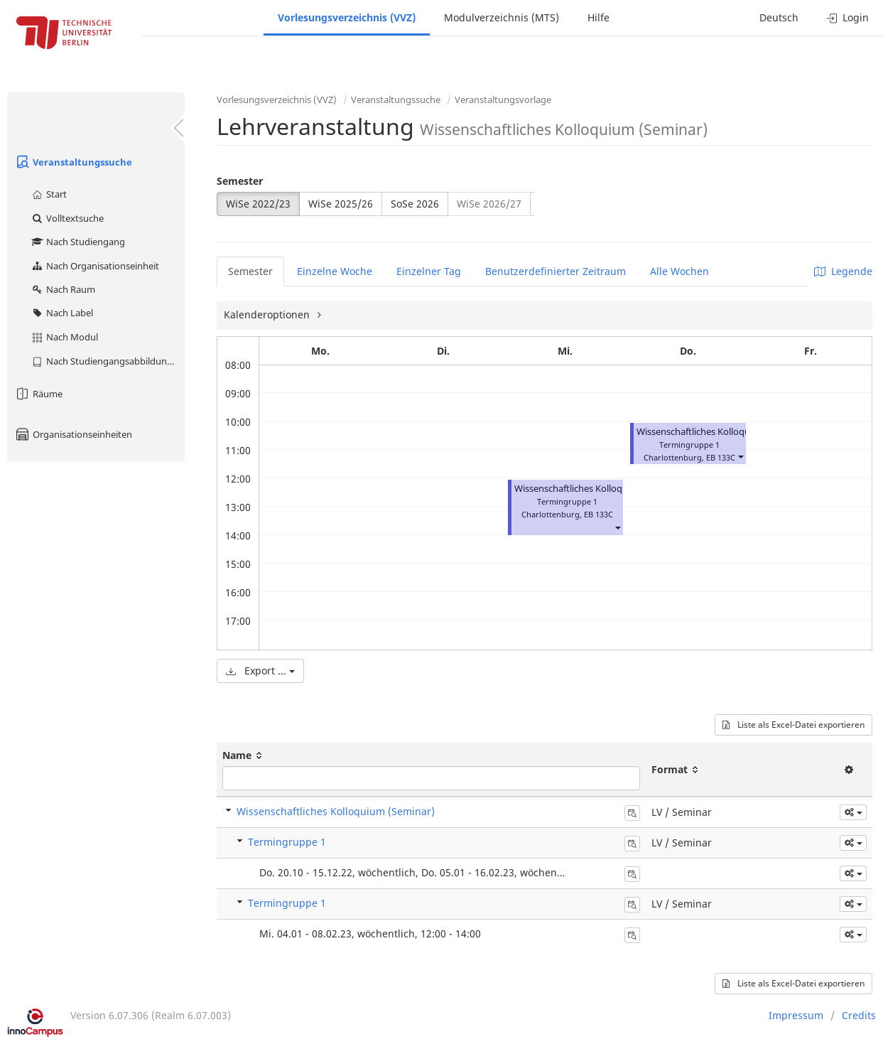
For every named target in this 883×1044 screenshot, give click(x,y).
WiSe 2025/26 (340, 203)
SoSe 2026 (415, 203)
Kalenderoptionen (268, 314)
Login (848, 17)
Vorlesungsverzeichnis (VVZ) (347, 17)
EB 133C (598, 514)
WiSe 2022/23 (258, 203)
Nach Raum (63, 289)
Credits (859, 1015)
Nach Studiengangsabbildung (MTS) (108, 361)
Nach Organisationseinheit (95, 265)
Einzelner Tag (428, 271)
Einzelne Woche (334, 271)
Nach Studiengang (78, 241)
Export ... (260, 670)
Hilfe (598, 17)
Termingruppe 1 (287, 842)
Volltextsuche (67, 218)
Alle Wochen (679, 271)
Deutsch (778, 17)
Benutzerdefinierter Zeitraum (555, 271)
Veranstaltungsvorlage (503, 99)
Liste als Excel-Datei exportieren (793, 725)
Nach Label (62, 312)
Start (49, 194)
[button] (617, 527)
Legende (843, 271)
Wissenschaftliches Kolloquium (579, 489)
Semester (240, 181)
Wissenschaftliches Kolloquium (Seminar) (723, 432)
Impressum (796, 1015)
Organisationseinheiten (73, 434)
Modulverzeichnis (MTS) (501, 17)
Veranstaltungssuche (73, 162)
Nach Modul (64, 336)
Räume (38, 393)
